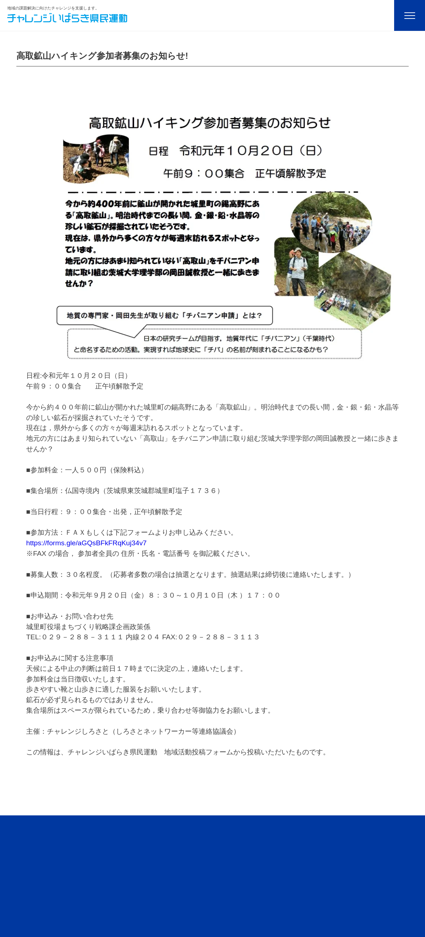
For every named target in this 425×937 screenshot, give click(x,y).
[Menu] (409, 15)
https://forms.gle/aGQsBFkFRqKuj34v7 (86, 543)
